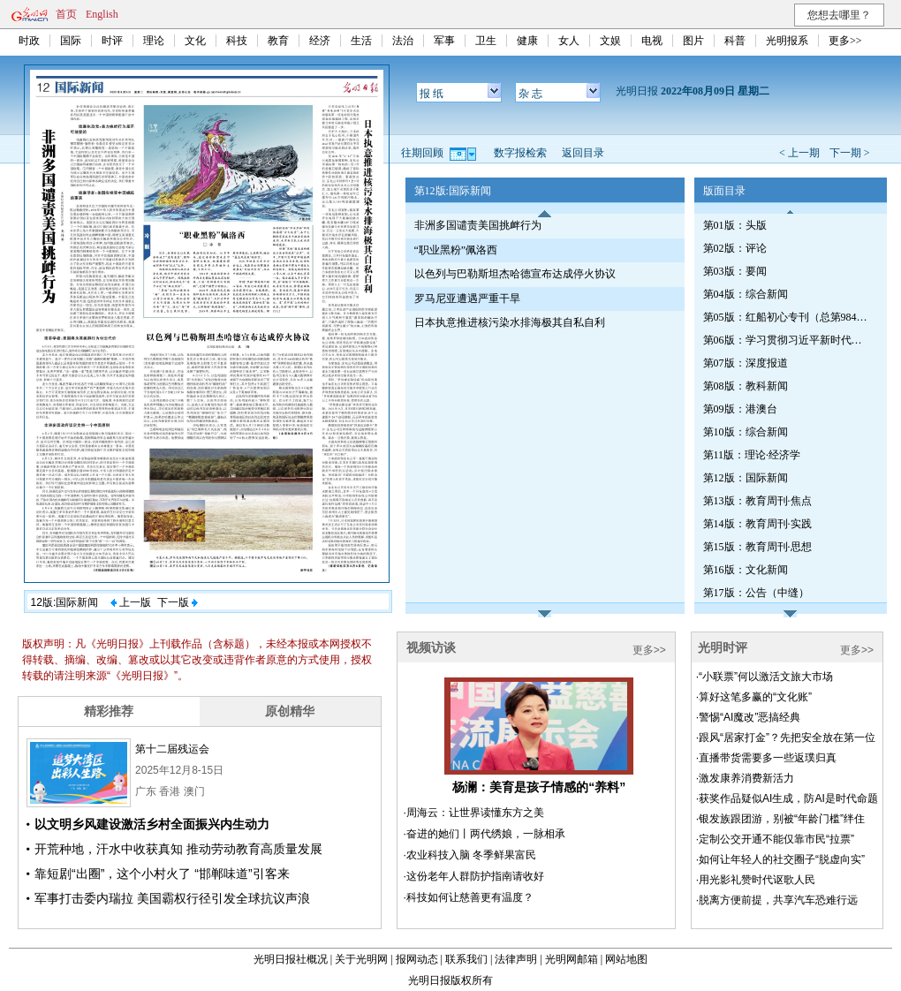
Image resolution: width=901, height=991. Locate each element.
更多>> (845, 40)
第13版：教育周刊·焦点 (757, 501)
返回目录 (583, 153)
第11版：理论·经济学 (752, 455)
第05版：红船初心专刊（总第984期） (787, 317)
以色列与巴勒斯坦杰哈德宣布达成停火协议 (515, 274)
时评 (112, 40)
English (102, 14)
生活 (361, 40)
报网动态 (417, 959)
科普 (735, 40)
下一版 (177, 602)
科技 (236, 40)
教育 (278, 40)
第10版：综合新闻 (745, 432)
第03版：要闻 (735, 271)
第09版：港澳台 (740, 409)
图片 (693, 40)
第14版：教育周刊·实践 (757, 524)
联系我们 (466, 959)
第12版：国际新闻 (745, 478)
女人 (568, 40)
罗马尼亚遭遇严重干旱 (467, 298)
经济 (319, 40)
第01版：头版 (735, 225)
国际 (70, 40)
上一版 (130, 602)
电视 (651, 40)
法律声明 (516, 959)
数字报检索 (520, 153)
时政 (29, 40)
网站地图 (626, 959)
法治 (402, 40)
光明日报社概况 (291, 959)
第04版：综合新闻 (745, 294)
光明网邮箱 (571, 959)
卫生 (485, 40)
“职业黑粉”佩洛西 (456, 250)
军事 (444, 40)
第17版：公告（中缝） (756, 592)
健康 (527, 40)
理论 (153, 40)
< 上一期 (799, 153)
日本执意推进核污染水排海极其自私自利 (509, 322)
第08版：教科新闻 (745, 386)
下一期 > (849, 153)
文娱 (610, 40)
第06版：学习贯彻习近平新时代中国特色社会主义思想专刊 (787, 340)
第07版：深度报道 (745, 363)
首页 (66, 14)
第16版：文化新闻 (745, 570)
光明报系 (787, 40)
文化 (195, 40)
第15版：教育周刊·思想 (757, 547)
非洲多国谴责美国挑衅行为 (477, 225)
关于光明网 (361, 959)
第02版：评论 (735, 248)
